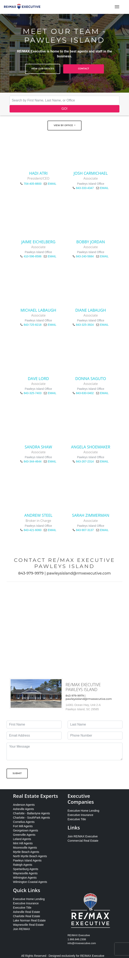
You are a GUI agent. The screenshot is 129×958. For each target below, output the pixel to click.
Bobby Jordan (90, 242)
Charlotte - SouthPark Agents (31, 817)
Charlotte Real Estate (26, 916)
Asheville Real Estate (26, 912)
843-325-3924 (85, 324)
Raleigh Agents (22, 864)
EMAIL (52, 183)
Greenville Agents (24, 834)
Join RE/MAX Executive (82, 836)
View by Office (63, 125)
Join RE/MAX (21, 929)
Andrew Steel (38, 515)
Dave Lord (38, 378)
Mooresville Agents (25, 847)
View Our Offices (42, 68)
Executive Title (76, 819)
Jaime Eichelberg (38, 242)
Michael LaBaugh (38, 310)
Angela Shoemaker (90, 447)
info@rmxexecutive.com (81, 943)
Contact (83, 68)
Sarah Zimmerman (90, 515)
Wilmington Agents (25, 877)
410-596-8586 (32, 256)
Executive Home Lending (83, 810)
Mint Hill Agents (23, 843)
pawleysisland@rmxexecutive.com (79, 573)
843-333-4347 (85, 188)
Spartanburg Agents (25, 869)
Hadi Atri (38, 173)
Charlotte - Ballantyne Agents (31, 813)
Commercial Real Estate (82, 840)
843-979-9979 (31, 573)
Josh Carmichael (91, 173)
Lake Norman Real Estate (29, 920)
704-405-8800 (32, 183)
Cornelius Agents (24, 822)
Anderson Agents (24, 804)
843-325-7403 (32, 393)
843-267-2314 (85, 461)
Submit (17, 773)
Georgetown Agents (25, 830)
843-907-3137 (85, 530)
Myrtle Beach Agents (26, 852)
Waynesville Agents (25, 873)
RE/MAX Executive (92, 955)
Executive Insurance (80, 815)
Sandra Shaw (38, 447)
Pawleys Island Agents (27, 860)
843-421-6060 (32, 530)
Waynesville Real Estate (28, 924)
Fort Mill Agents (23, 826)
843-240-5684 (85, 256)
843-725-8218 (32, 324)
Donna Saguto (90, 378)
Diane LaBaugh (90, 310)
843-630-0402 (85, 393)
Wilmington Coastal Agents (30, 882)
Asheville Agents (23, 809)
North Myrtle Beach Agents (30, 856)
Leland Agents (22, 839)
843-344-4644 (32, 461)
